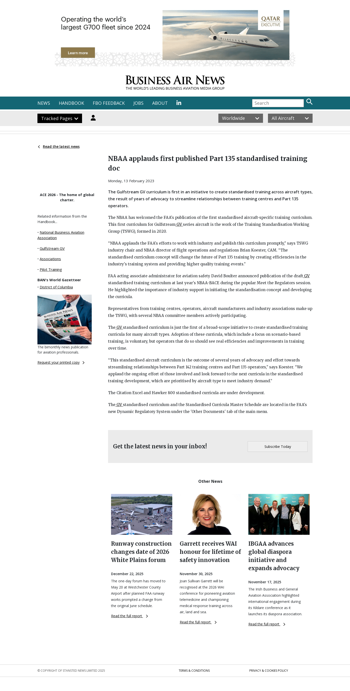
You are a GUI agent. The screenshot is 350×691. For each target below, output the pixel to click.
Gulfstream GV (52, 248)
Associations (50, 258)
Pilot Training (51, 269)
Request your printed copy (61, 362)
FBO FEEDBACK (109, 103)
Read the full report (129, 616)
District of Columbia (56, 286)
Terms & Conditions (194, 670)
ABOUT (160, 103)
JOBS (138, 103)
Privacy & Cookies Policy (268, 670)
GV (179, 224)
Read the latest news (59, 146)
